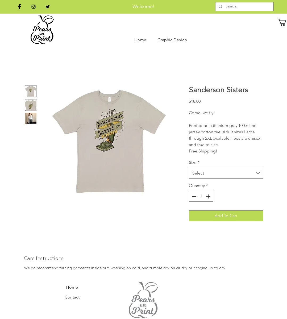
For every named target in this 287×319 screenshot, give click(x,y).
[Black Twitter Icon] (47, 6)
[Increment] (209, 196)
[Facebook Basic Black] (19, 6)
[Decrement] (193, 196)
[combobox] (226, 173)
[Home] (72, 288)
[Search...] (244, 6)
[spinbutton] (201, 196)
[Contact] (72, 297)
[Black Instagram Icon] (33, 6)
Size (194, 162)
